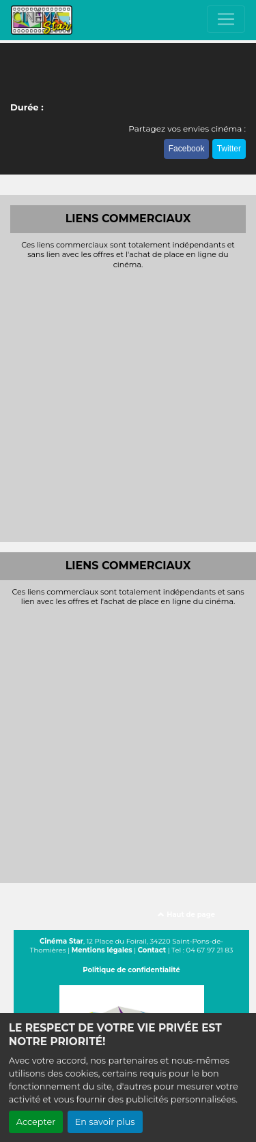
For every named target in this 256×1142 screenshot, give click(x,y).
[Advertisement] (128, 404)
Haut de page (186, 914)
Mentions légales (102, 950)
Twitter (229, 148)
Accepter (36, 1122)
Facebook (187, 148)
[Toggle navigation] (226, 19)
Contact (152, 950)
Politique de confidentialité (131, 969)
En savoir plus (105, 1122)
